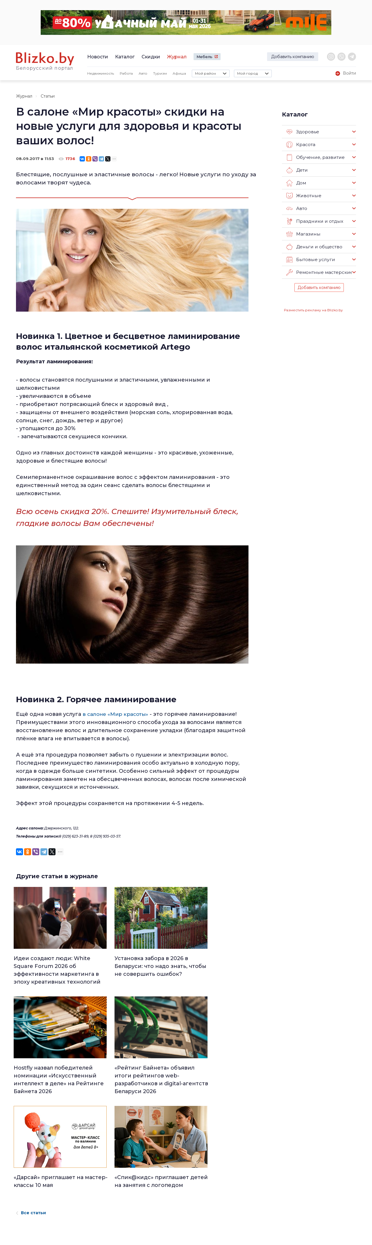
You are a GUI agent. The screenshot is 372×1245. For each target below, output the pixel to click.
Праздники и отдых (314, 221)
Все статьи (31, 1111)
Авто (143, 73)
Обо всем (229, 1217)
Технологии (172, 1225)
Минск (167, 1172)
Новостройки (90, 1210)
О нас (81, 1165)
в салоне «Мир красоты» (117, 714)
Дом (296, 183)
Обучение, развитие (314, 157)
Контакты (24, 1199)
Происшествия (234, 1187)
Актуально (171, 1195)
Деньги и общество (313, 247)
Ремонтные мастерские (319, 272)
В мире (226, 1195)
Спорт (167, 1217)
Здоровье (302, 132)
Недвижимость (100, 73)
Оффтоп (227, 1210)
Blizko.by (314, 1188)
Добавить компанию (292, 56)
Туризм (160, 73)
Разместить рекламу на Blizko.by (313, 310)
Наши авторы (90, 1192)
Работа (126, 73)
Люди (166, 1165)
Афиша (179, 73)
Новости (97, 57)
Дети (296, 170)
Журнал (177, 57)
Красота (300, 144)
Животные (303, 196)
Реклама (84, 1174)
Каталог (125, 57)
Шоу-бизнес (231, 1202)
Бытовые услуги (309, 259)
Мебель (204, 56)
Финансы (170, 1210)
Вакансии (86, 1183)
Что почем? (173, 1187)
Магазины (303, 234)
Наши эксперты (93, 1201)
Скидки (151, 57)
